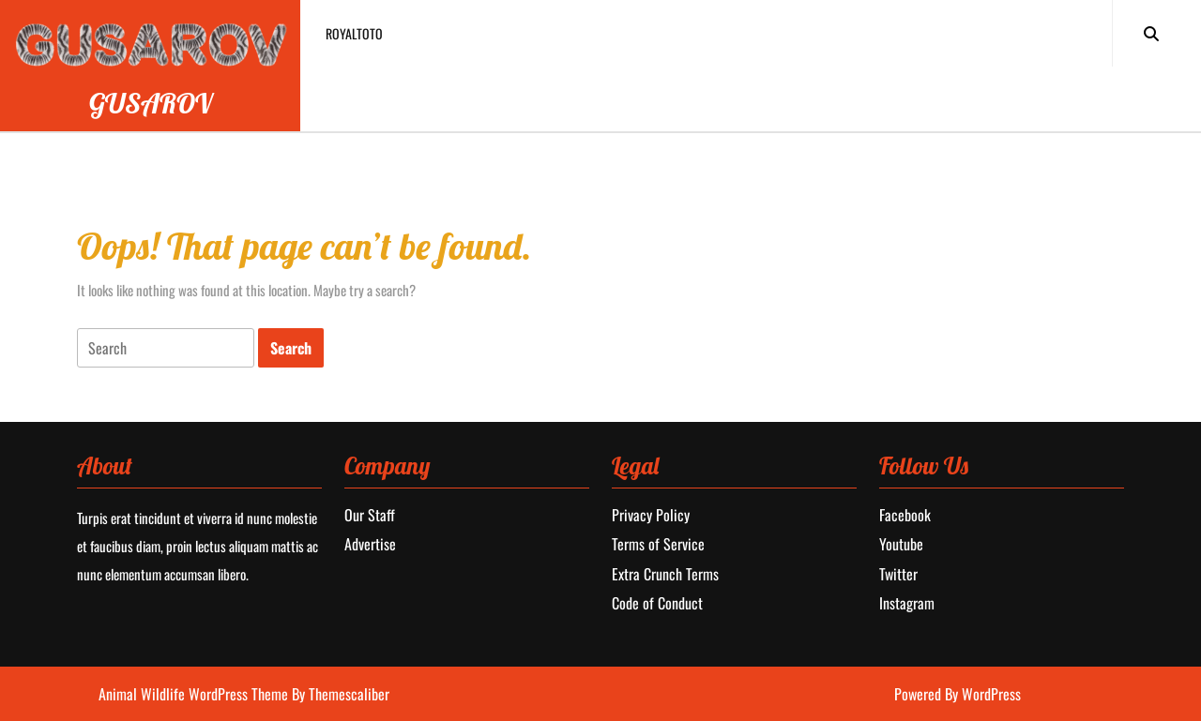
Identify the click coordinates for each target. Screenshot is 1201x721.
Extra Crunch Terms (665, 574)
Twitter (898, 574)
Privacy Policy (651, 514)
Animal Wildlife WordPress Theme (195, 694)
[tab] (165, 348)
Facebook (905, 514)
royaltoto (354, 33)
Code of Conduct (657, 603)
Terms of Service (658, 544)
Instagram (907, 603)
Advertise (370, 544)
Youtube (901, 544)
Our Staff (369, 514)
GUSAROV (150, 103)
